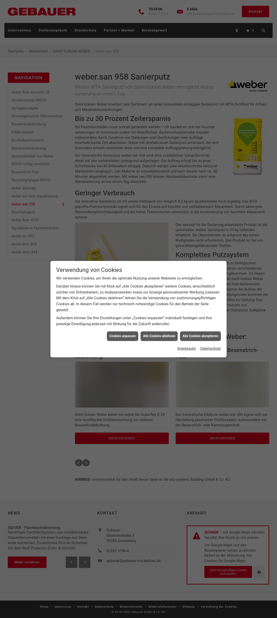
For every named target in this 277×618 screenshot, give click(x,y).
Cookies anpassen (122, 336)
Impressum (186, 348)
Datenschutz (210, 348)
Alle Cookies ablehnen (159, 336)
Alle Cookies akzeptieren (200, 336)
